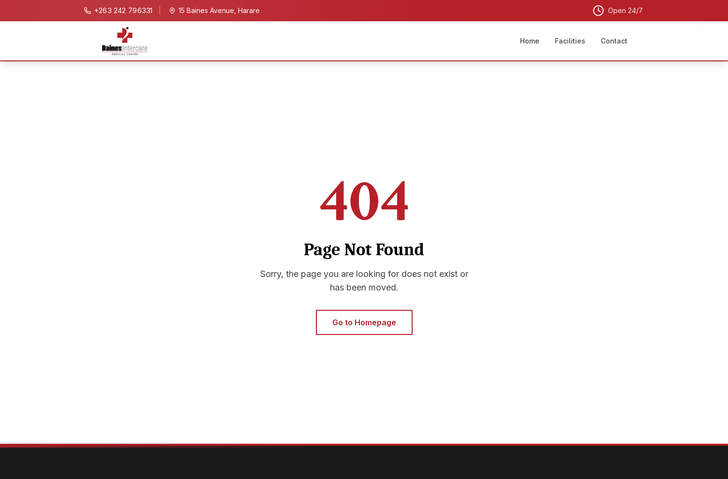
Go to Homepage (364, 322)
